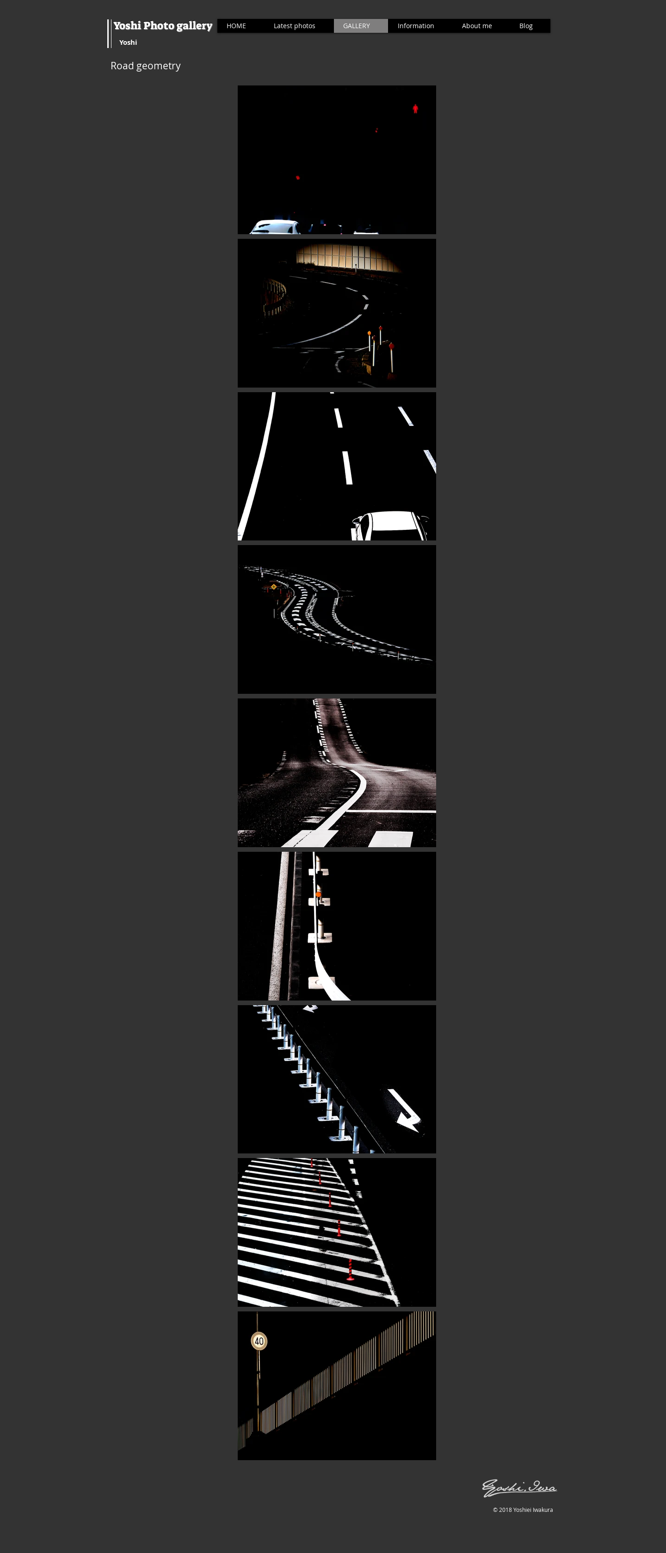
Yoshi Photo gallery (162, 25)
